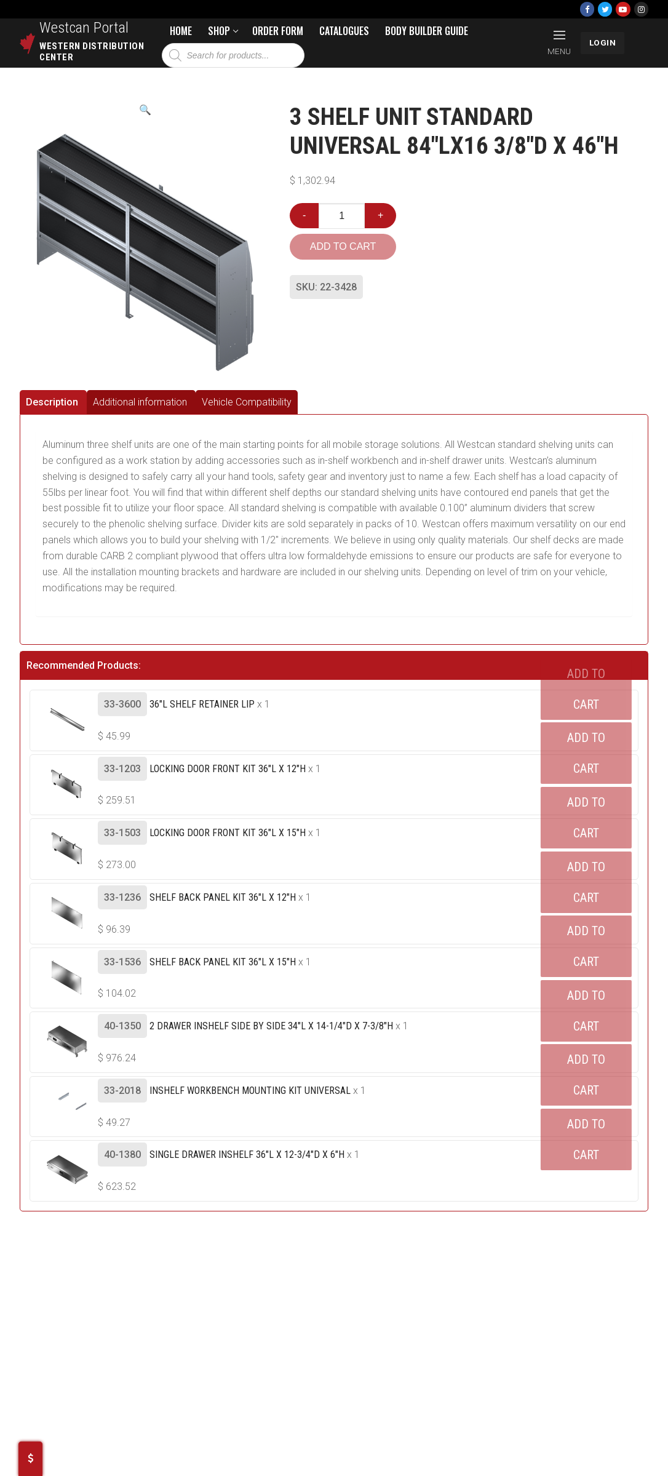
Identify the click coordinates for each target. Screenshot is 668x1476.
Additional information (140, 402)
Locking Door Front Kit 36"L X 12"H (227, 769)
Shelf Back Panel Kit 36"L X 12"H (222, 897)
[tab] (53, 402)
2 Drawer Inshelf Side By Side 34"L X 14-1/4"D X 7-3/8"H (271, 1026)
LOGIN (602, 42)
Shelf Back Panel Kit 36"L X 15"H (222, 962)
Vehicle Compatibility (247, 402)
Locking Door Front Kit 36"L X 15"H (227, 833)
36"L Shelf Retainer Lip (202, 704)
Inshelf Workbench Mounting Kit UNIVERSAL (250, 1090)
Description (52, 402)
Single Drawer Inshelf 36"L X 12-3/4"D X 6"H (246, 1154)
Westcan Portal (84, 27)
